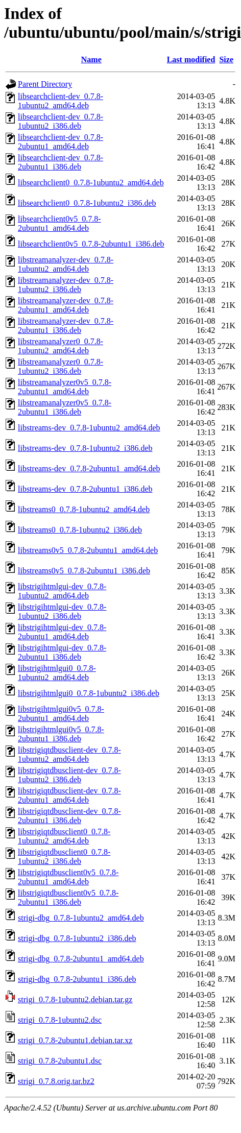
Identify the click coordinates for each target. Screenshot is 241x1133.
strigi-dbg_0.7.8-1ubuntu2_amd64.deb (81, 917)
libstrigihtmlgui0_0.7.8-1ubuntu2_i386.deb (88, 693)
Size (226, 59)
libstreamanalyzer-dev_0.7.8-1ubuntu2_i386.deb (65, 285)
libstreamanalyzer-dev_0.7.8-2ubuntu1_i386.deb (65, 325)
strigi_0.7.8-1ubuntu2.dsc (60, 1020)
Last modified (191, 59)
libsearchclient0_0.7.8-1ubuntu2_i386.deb (87, 203)
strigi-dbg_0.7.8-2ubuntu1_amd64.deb (81, 958)
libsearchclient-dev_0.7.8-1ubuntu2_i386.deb (60, 121)
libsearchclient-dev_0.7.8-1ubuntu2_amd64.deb (60, 101)
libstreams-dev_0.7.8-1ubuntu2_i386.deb (85, 448)
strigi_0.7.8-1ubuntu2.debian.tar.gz (75, 999)
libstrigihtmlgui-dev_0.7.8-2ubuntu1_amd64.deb (62, 632)
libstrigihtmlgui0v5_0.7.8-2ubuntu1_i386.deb (61, 734)
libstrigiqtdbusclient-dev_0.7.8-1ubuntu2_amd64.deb (69, 754)
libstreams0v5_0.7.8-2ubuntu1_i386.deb (84, 570)
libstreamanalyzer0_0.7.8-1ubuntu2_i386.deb (60, 366)
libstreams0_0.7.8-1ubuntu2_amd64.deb (84, 509)
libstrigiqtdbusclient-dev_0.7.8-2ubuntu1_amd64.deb (69, 795)
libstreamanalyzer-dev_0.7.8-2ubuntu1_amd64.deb (65, 305)
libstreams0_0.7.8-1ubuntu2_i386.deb (80, 529)
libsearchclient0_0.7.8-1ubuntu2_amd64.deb (91, 182)
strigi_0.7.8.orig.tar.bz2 (56, 1081)
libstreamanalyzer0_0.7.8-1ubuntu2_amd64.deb (60, 346)
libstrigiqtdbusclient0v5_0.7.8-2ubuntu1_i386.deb (68, 897)
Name (91, 59)
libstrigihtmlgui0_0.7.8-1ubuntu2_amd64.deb (57, 673)
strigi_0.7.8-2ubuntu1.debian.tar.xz (75, 1040)
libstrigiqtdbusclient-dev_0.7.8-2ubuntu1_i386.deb (69, 816)
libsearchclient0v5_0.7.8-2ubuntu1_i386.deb (91, 243)
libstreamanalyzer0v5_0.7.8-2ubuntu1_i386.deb (64, 407)
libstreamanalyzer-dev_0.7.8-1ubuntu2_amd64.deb (65, 264)
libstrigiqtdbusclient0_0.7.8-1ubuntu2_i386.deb (64, 856)
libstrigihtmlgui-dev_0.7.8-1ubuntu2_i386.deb (62, 611)
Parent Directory (45, 84)
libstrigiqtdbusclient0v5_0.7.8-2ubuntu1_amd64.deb (68, 877)
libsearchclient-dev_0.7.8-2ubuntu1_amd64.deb (60, 142)
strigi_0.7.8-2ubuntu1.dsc (60, 1060)
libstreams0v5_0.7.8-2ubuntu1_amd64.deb (88, 550)
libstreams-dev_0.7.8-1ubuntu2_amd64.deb (89, 427)
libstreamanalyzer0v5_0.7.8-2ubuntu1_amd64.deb (64, 387)
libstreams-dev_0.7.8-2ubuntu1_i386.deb (85, 489)
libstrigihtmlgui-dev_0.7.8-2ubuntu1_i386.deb (62, 652)
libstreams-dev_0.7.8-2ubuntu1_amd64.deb (89, 468)
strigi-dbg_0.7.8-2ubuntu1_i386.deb (77, 979)
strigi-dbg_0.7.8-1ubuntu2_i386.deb (77, 938)
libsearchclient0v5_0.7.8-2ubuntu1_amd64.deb (59, 223)
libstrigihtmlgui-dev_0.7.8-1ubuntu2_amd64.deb (62, 591)
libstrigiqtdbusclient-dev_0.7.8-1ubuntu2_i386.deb (69, 775)
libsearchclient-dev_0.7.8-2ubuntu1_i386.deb (60, 162)
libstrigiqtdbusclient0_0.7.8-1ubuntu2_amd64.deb (64, 836)
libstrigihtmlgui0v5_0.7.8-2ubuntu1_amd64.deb (61, 713)
